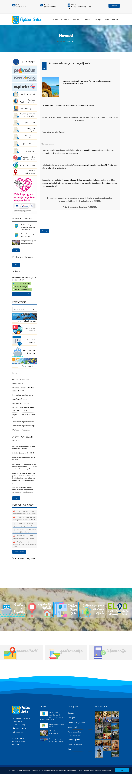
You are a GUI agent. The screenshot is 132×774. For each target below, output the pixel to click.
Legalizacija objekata (20, 403)
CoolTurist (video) (19, 399)
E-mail (18, 4)
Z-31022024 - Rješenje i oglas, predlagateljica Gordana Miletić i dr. (24, 519)
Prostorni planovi (75, 744)
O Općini (65, 20)
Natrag (44, 231)
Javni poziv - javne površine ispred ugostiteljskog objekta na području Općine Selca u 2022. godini (24, 466)
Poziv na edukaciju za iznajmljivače (69, 63)
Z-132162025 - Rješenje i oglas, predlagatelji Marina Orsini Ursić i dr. (24, 512)
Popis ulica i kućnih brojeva (22, 395)
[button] (100, 770)
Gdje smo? (114, 5)
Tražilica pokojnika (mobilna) (23, 422)
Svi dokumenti (19, 552)
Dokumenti (87, 20)
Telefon (46, 4)
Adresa (73, 4)
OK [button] (122, 770)
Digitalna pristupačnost (21, 430)
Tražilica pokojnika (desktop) (23, 426)
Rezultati (26, 294)
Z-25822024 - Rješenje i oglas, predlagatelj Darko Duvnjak (24, 531)
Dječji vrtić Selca (18, 384)
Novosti (55, 20)
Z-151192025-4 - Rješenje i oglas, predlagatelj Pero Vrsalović (23, 537)
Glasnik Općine (74, 740)
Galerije (98, 20)
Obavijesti (75, 20)
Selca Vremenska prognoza (24, 571)
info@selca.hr (21, 7)
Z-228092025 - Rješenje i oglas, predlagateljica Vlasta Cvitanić (24, 525)
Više (16, 250)
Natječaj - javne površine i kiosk (23, 453)
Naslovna (61, 42)
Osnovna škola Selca (20, 380)
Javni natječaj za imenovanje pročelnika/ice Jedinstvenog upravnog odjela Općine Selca (22, 489)
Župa (107, 20)
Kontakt (115, 20)
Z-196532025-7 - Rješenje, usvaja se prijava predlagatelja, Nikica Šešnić (24, 544)
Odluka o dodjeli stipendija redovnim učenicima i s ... (28, 227)
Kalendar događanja (76, 722)
